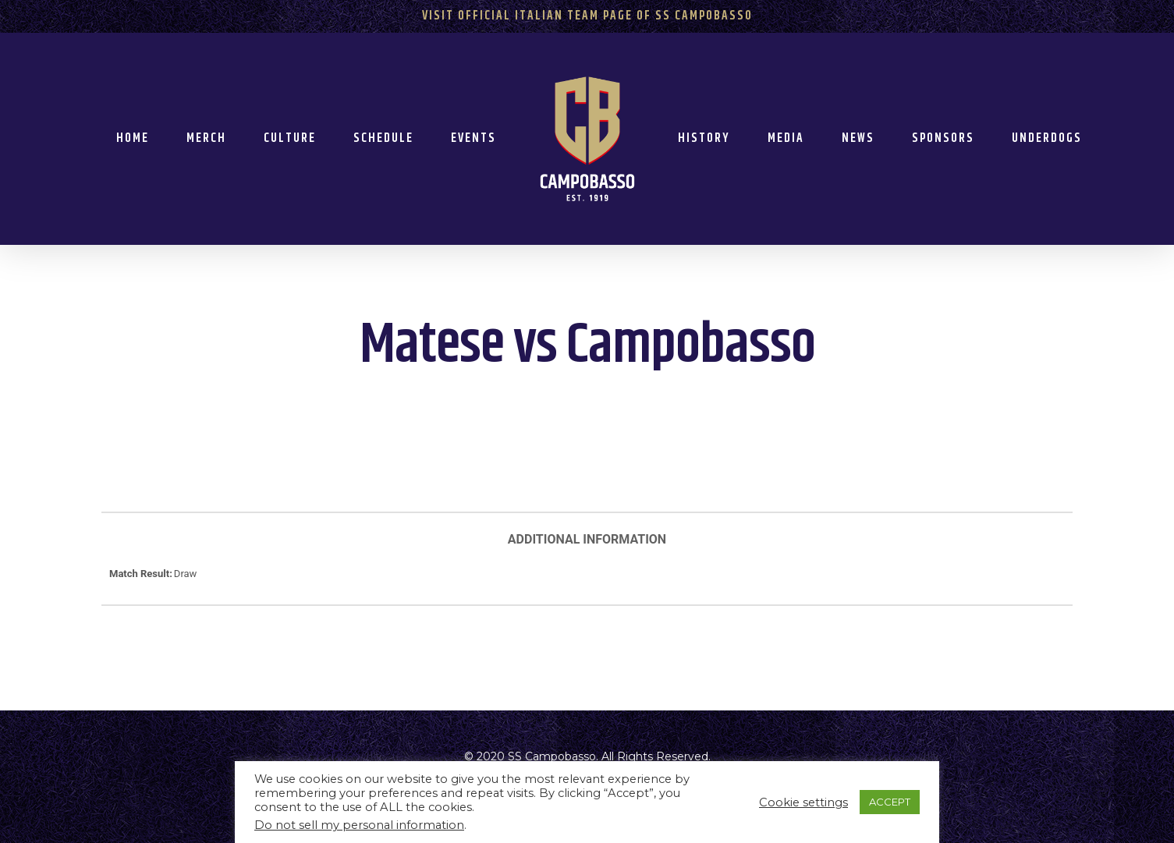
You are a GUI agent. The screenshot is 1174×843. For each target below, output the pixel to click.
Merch (206, 139)
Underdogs (1047, 139)
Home (132, 139)
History (704, 139)
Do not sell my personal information (359, 825)
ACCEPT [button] (889, 801)
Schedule (383, 139)
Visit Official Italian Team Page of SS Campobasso (587, 16)
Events (473, 139)
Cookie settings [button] (803, 802)
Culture (290, 139)
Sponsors (943, 139)
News (858, 139)
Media (786, 139)
